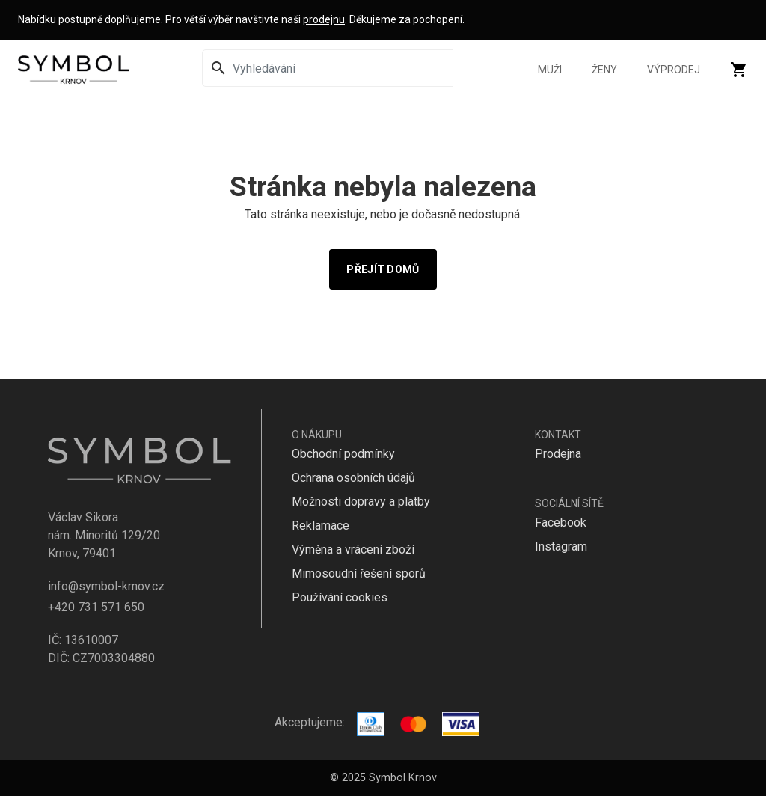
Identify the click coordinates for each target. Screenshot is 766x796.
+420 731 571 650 (96, 607)
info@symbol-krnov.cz (106, 586)
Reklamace (320, 525)
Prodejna (558, 454)
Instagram (561, 546)
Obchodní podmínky (343, 454)
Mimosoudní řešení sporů (359, 573)
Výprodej (673, 70)
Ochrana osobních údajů (353, 478)
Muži (550, 70)
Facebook (560, 522)
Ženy (604, 70)
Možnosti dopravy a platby (361, 502)
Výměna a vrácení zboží (353, 549)
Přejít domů (382, 269)
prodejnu (324, 19)
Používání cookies (339, 597)
